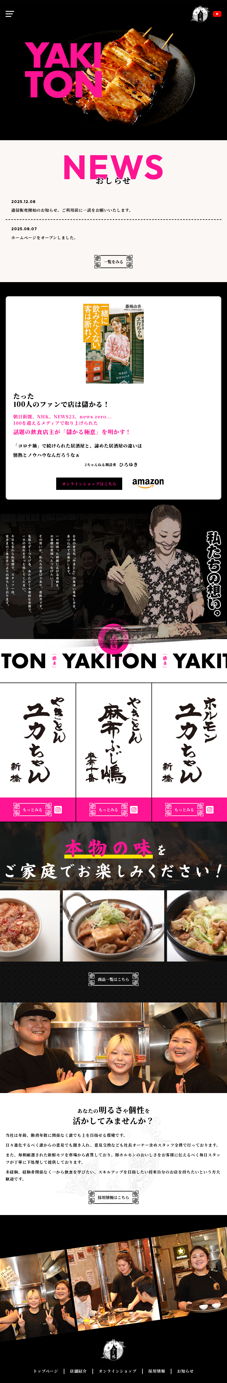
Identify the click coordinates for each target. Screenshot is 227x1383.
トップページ (45, 1371)
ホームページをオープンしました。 (44, 237)
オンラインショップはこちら (89, 484)
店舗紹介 (78, 1371)
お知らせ (185, 1371)
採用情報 (156, 1371)
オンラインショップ (118, 1371)
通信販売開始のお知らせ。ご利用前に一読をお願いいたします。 (72, 210)
